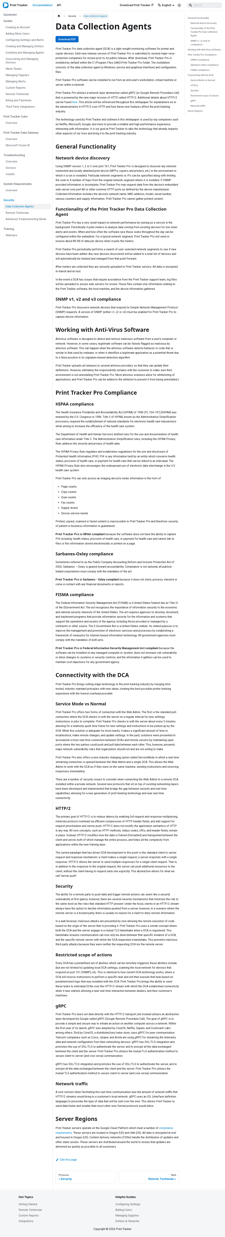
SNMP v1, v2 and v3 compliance (200, 43)
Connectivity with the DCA (200, 75)
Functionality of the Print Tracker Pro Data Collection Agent (204, 32)
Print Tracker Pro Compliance (202, 54)
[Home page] (59, 16)
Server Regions (195, 111)
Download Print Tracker (136, 5)
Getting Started (28, 1204)
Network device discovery (204, 23)
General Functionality (198, 18)
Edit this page (66, 1159)
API (59, 5)
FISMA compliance (200, 70)
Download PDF (67, 39)
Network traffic (198, 106)
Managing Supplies (127, 1215)
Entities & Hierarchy (127, 1221)
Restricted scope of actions (205, 95)
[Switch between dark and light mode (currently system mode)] (179, 5)
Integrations (26, 1221)
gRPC (193, 100)
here (75, 102)
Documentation (43, 5)
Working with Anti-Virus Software (204, 49)
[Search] (204, 5)
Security (194, 90)
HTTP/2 (194, 85)
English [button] (164, 5)
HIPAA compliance (200, 59)
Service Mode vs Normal (203, 80)
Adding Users (123, 1210)
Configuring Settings (127, 1204)
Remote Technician (30, 1210)
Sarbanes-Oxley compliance (205, 65)
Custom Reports (29, 1215)
